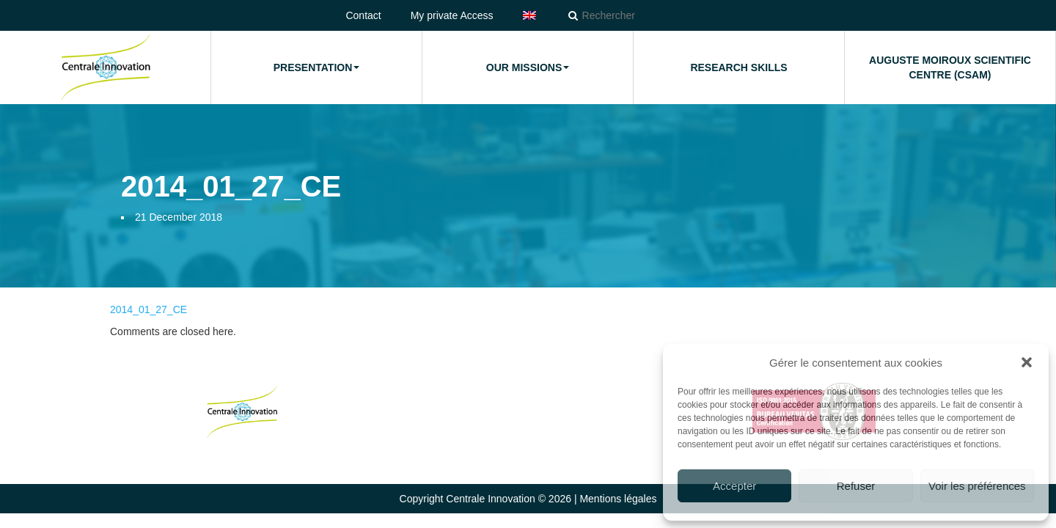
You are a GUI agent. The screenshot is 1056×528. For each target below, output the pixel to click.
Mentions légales (617, 499)
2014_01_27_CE (148, 309)
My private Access (452, 15)
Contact (363, 15)
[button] (1026, 362)
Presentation (317, 67)
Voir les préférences (977, 486)
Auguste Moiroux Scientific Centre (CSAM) (950, 67)
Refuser (856, 486)
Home (105, 67)
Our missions (527, 67)
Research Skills (738, 67)
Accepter (734, 486)
